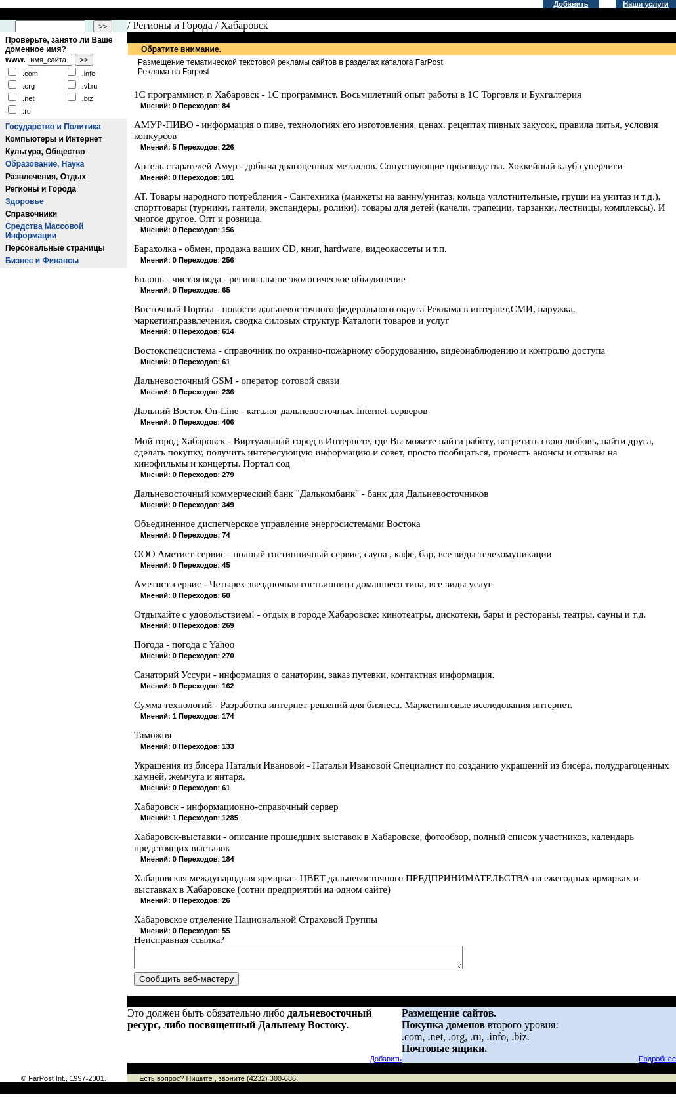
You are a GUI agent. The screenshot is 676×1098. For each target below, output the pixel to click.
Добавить (570, 4)
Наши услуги (645, 4)
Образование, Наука (44, 164)
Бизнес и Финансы (42, 260)
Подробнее (657, 1062)
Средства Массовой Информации (44, 231)
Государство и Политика (53, 126)
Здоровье (24, 201)
